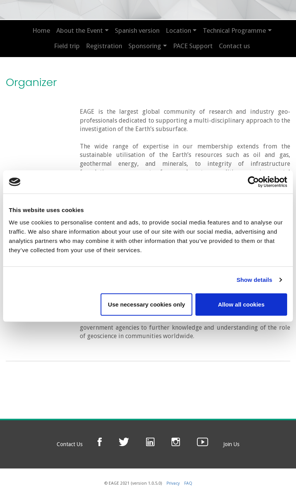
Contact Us (69, 444)
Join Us (231, 444)
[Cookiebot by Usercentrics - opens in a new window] (253, 182)
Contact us (234, 46)
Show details (254, 279)
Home (41, 30)
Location (178, 30)
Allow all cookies (241, 304)
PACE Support (193, 46)
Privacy (173, 483)
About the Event (79, 30)
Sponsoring (144, 46)
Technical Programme (234, 30)
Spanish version (137, 30)
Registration (104, 46)
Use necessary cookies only (146, 304)
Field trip (67, 46)
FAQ (188, 483)
